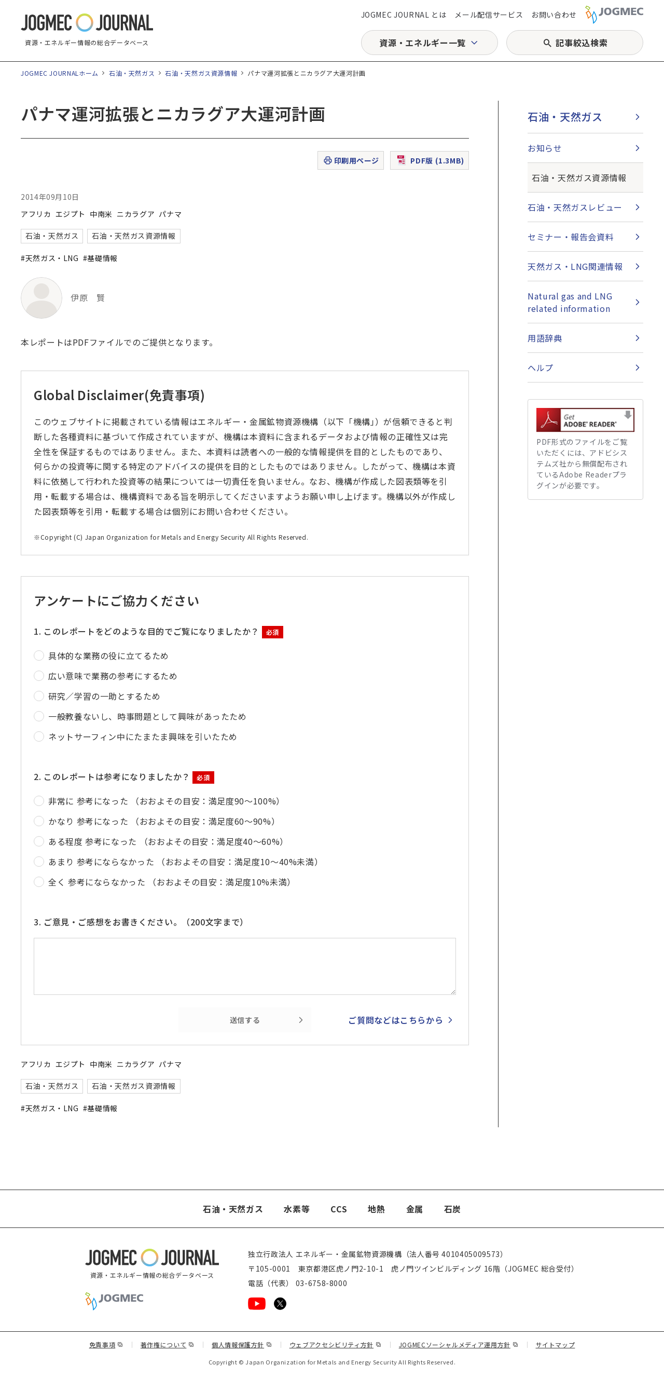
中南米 (101, 214)
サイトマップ (555, 1344)
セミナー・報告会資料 (571, 236)
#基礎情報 (100, 258)
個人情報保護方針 (242, 1344)
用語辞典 (545, 338)
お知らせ (545, 148)
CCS (338, 1209)
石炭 (452, 1209)
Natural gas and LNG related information (570, 302)
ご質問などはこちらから (395, 1020)
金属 (414, 1209)
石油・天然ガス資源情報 (201, 73)
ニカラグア (136, 214)
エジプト (71, 214)
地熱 (376, 1209)
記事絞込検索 (581, 42)
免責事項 (106, 1344)
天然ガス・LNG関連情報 (575, 266)
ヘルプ (541, 367)
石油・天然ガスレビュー (575, 207)
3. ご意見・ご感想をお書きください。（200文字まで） (141, 922)
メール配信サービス (488, 14)
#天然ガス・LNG (50, 258)
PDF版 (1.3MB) (429, 160)
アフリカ (36, 214)
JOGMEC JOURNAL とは (404, 14)
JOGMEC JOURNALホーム (60, 73)
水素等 (297, 1209)
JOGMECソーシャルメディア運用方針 (459, 1344)
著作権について (168, 1344)
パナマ (170, 214)
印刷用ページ (351, 160)
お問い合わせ (554, 14)
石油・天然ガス (132, 73)
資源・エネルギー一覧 (422, 42)
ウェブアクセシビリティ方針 (335, 1344)
